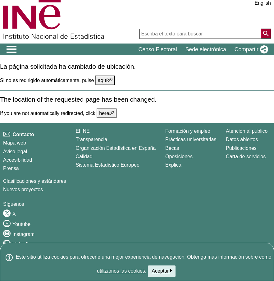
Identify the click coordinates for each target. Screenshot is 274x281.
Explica (173, 165)
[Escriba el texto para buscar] (200, 34)
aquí (105, 80)
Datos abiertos (242, 139)
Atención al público (246, 131)
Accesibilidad (17, 160)
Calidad (83, 156)
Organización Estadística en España (115, 148)
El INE (82, 131)
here (106, 113)
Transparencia (91, 139)
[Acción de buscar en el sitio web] (266, 34)
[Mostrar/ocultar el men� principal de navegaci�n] (11, 49)
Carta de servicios (246, 156)
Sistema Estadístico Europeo (107, 165)
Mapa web (14, 142)
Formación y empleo (187, 131)
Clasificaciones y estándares (34, 181)
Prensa (11, 168)
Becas (172, 148)
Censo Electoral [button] (157, 49)
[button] (250, 49)
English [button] (263, 3)
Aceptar (162, 271)
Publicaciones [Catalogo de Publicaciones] (241, 148)
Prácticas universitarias (191, 139)
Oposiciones (179, 156)
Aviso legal (15, 151)
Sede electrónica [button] (205, 49)
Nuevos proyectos (23, 189)
